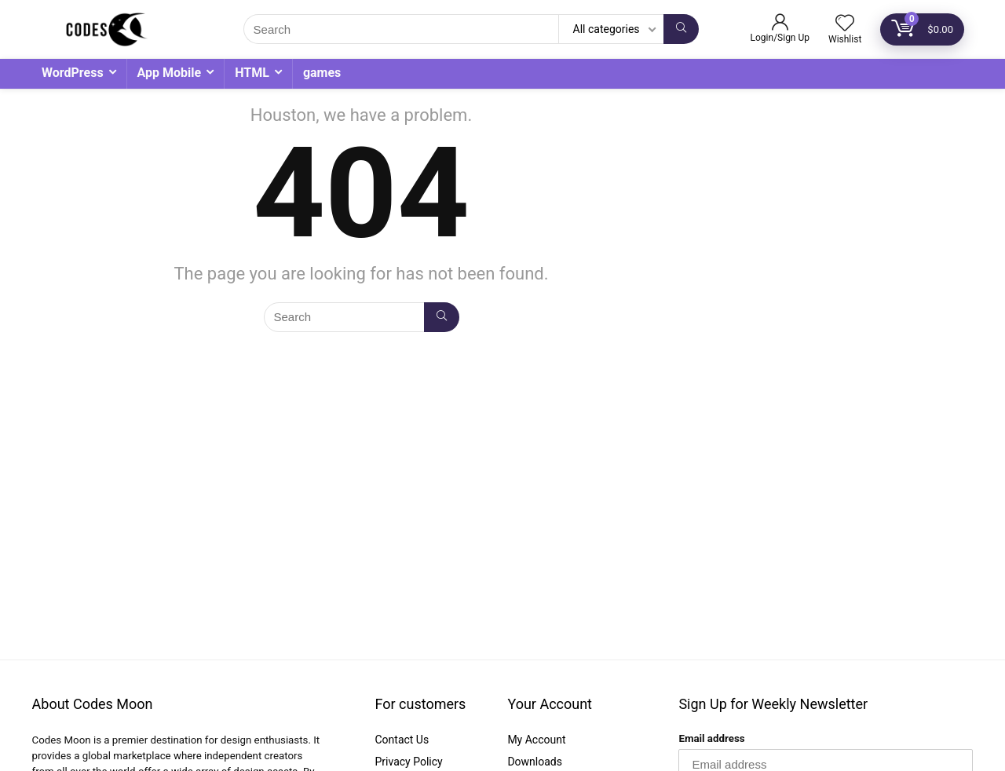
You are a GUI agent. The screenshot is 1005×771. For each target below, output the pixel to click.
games (322, 72)
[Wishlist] (844, 24)
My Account (536, 739)
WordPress (73, 72)
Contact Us (402, 739)
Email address (711, 738)
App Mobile (169, 72)
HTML (252, 72)
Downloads (534, 761)
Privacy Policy (408, 761)
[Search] (681, 29)
